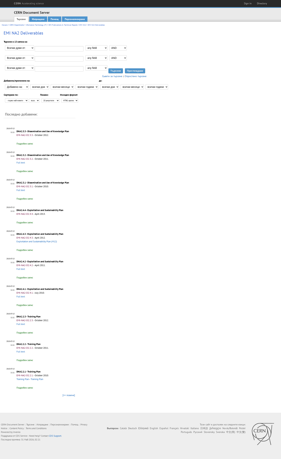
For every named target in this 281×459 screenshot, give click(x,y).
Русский (197, 432)
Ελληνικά (143, 428)
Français (174, 428)
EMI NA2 (82, 25)
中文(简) (230, 432)
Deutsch (132, 428)
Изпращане (38, 19)
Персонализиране (75, 19)
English (154, 428)
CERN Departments (16, 25)
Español (163, 428)
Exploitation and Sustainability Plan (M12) (36, 241)
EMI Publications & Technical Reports (63, 25)
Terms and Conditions (36, 428)
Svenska (220, 432)
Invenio (16, 432)
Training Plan (22, 379)
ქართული (215, 428)
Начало (5, 25)
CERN (29, 3)
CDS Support (55, 435)
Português (186, 432)
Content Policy (16, 428)
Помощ (55, 19)
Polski (242, 428)
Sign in (248, 3)
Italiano (194, 428)
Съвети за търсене (112, 76)
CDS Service (21, 435)
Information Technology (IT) (36, 25)
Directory (262, 3)
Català (123, 428)
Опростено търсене (135, 76)
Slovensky (209, 432)
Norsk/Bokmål (230, 428)
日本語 (204, 428)
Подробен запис (24, 143)
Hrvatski (184, 428)
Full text (20, 162)
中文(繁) (241, 432)
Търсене (21, 19)
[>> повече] (69, 395)
